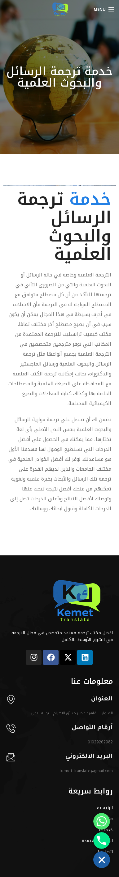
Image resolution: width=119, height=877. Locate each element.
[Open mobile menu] (103, 9)
